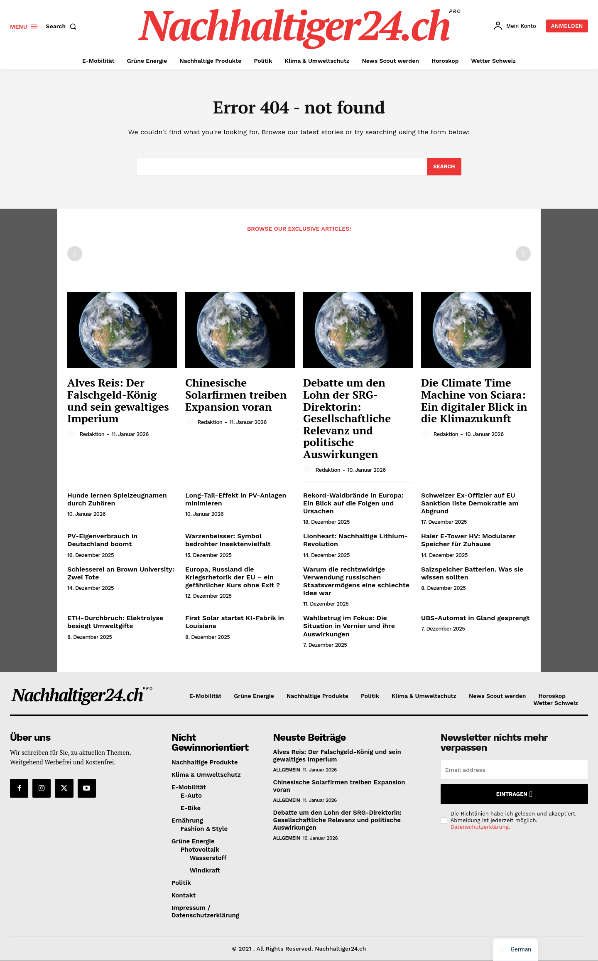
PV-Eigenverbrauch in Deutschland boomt (102, 540)
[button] (63, 26)
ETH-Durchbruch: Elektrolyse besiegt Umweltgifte (115, 622)
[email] (514, 770)
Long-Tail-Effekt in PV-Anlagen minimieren (235, 500)
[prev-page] (74, 253)
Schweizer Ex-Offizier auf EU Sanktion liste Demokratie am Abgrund (469, 503)
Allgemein (286, 770)
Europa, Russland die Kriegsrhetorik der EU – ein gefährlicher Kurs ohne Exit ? (232, 577)
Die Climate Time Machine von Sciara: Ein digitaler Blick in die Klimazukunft (474, 401)
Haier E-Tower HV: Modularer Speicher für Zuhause (468, 540)
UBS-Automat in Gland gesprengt (475, 618)
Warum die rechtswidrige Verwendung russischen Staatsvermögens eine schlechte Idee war (356, 581)
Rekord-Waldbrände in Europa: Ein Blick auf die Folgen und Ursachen (353, 503)
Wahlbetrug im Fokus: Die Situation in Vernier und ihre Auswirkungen (349, 626)
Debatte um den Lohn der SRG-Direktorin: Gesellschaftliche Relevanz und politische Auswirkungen (347, 418)
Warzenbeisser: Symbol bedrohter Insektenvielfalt (228, 540)
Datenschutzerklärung (480, 827)
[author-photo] (72, 434)
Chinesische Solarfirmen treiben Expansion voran (236, 395)
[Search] (444, 167)
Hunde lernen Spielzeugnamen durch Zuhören (117, 500)
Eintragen (514, 794)
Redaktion (92, 434)
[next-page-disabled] (523, 253)
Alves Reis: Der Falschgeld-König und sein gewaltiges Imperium (118, 401)
